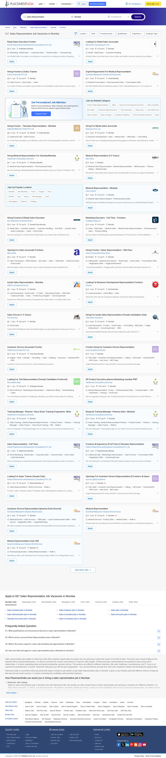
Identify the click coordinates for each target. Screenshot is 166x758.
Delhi (61, 702)
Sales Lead (139, 110)
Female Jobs (55, 740)
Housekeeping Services (53, 721)
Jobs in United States (87, 706)
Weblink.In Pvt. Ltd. (28, 755)
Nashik (11, 196)
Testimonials (11, 740)
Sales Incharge (106, 115)
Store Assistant (126, 110)
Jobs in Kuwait (41, 706)
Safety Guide (99, 746)
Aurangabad (13, 201)
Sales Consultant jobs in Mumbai (72, 614)
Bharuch (24, 201)
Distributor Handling (122, 115)
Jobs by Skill (44, 714)
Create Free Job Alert (124, 714)
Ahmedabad (87, 702)
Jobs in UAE (29, 706)
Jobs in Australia (146, 706)
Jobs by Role (55, 714)
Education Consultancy (134, 718)
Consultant (67, 4)
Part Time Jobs (42, 710)
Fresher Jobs (68, 710)
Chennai (54, 702)
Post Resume (97, 4)
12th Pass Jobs (112, 710)
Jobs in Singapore (104, 706)
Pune (49, 191)
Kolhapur (34, 201)
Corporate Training (151, 718)
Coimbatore (113, 702)
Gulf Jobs (96, 714)
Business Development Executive (132, 105)
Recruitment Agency (32, 718)
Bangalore (28, 702)
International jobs (76, 740)
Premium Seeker (31, 737)
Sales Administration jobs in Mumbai (21, 614)
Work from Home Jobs (96, 710)
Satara (26, 196)
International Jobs (108, 714)
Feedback (29, 740)
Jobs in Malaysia (119, 706)
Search (137, 16)
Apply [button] (11, 61)
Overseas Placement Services (80, 718)
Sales (114, 105)
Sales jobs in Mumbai (119, 610)
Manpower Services (60, 718)
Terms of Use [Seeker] (153, 755)
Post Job (153, 3)
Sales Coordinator (153, 105)
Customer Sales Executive (107, 110)
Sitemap (98, 743)
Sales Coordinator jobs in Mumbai (72, 618)
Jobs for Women (55, 710)
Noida (105, 702)
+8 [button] (37, 547)
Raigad (41, 191)
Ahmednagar (37, 196)
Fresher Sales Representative (97, 105)
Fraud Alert (99, 749)
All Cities (130, 702)
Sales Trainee (92, 115)
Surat (47, 196)
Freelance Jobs (81, 710)
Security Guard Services (33, 721)
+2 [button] (105, 483)
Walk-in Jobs (29, 710)
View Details (11, 692)
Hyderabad (70, 702)
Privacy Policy (139, 755)
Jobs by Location (69, 714)
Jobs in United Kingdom (69, 706)
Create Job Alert (31, 746)
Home (97, 734)
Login (82, 4)
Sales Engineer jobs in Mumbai (71, 610)
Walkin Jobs (74, 737)
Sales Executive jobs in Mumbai (124, 614)
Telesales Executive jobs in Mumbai (21, 618)
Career (53, 4)
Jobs (42, 4)
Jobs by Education (83, 714)
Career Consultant (100, 718)
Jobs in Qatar (53, 706)
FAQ (8, 746)
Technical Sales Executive (142, 115)
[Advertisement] (83, 580)
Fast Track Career (13, 737)
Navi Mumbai (22, 191)
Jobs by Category (31, 714)
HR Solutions (46, 718)
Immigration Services (116, 718)
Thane (33, 191)
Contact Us (99, 740)
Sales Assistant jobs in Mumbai (19, 610)
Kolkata (45, 702)
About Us (98, 737)
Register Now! (41, 114)
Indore (122, 702)
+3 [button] (43, 483)
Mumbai (11, 191)
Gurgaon (97, 702)
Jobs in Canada (132, 706)
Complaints (11, 743)
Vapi (18, 196)
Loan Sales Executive (154, 110)
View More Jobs (82, 569)
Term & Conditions (32, 743)
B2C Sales (91, 110)
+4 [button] (115, 515)
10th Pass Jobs (126, 710)
